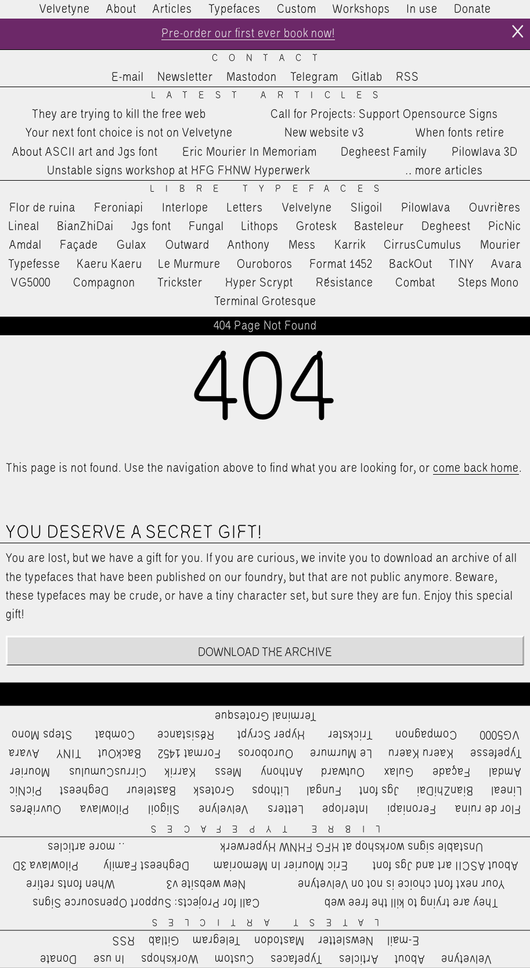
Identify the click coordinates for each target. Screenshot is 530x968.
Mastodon (251, 77)
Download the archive (265, 652)
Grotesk (316, 226)
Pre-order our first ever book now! (248, 34)
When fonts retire (460, 133)
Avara (506, 264)
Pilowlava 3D (485, 152)
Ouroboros (265, 264)
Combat (415, 283)
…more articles (443, 171)
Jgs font (151, 226)
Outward (187, 245)
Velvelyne (307, 208)
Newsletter (185, 77)
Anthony (249, 245)
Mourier (500, 245)
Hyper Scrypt (259, 283)
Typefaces (234, 9)
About (121, 9)
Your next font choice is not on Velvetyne (129, 133)
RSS (407, 77)
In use (422, 9)
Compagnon (104, 283)
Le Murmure (189, 264)
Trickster (180, 283)
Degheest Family (384, 152)
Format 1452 (341, 264)
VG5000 (31, 283)
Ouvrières (495, 208)
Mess (302, 245)
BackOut (410, 264)
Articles (172, 9)
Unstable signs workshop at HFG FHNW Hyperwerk (178, 171)
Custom (296, 9)
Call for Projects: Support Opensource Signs (384, 114)
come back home (476, 468)
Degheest (446, 226)
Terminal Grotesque (265, 301)
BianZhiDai (85, 226)
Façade (79, 245)
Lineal (24, 226)
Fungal (206, 226)
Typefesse (34, 264)
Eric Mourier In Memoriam (249, 152)
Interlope (185, 208)
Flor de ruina (42, 208)
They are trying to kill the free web (119, 114)
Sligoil (367, 208)
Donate (472, 9)
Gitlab (367, 77)
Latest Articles (271, 95)
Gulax (132, 245)
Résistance (344, 283)
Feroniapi (118, 208)
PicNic (504, 226)
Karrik (350, 245)
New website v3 (324, 133)
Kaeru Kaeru (109, 264)
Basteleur (379, 226)
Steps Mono (488, 283)
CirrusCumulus (423, 245)
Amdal (25, 245)
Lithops (260, 226)
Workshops (361, 9)
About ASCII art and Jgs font (85, 152)
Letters (245, 208)
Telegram (314, 77)
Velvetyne (64, 9)
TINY (462, 264)
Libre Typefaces (270, 189)
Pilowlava (425, 208)
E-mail (127, 77)
